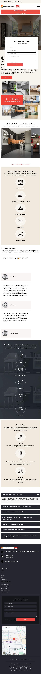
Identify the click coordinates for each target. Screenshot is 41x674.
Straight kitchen (5, 586)
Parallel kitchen (4, 588)
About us (3, 573)
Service (2, 575)
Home (2, 571)
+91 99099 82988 (16, 1)
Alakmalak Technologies (26, 670)
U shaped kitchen (5, 591)
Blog (2, 577)
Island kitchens (4, 593)
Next (39, 144)
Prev (2, 144)
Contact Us (4, 579)
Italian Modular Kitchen (6, 584)
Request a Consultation (20, 10)
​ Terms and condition (21, 659)
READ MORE (6, 77)
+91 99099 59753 (6, 1)
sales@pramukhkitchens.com (11, 561)
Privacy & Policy (13, 659)
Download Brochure (20, 13)
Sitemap (29, 659)
